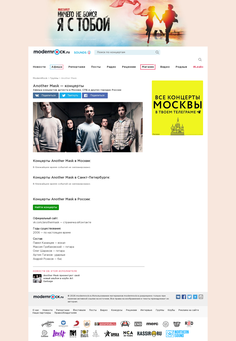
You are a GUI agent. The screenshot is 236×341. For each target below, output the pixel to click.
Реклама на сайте (189, 310)
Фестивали (79, 310)
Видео (165, 67)
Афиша (56, 67)
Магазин (148, 67)
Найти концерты (46, 207)
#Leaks (198, 67)
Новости (39, 67)
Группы (160, 310)
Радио (111, 67)
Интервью (146, 310)
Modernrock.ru (51, 52)
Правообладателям (66, 313)
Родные (181, 67)
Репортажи (76, 67)
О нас (36, 310)
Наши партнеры (42, 313)
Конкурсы (116, 310)
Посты (96, 67)
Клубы (171, 310)
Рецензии (129, 67)
